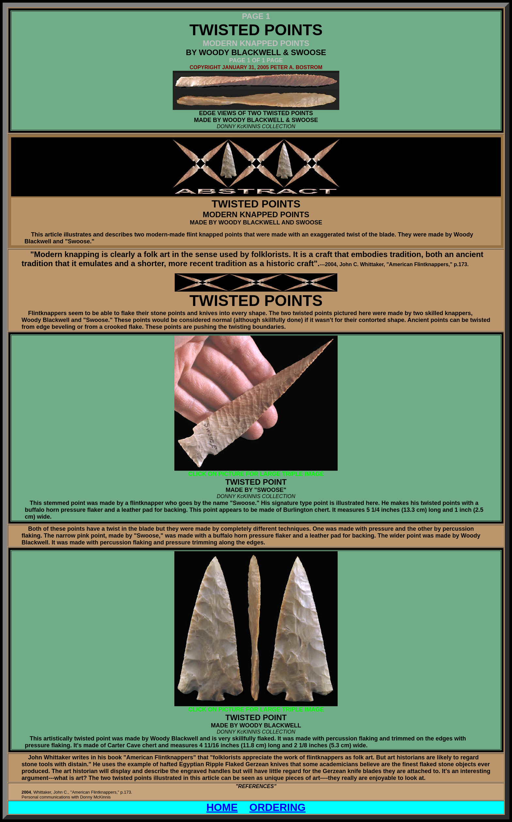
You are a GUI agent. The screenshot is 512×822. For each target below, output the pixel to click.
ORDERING (277, 807)
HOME (222, 807)
